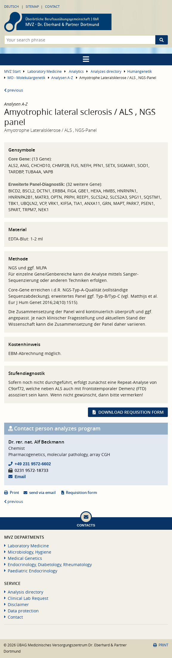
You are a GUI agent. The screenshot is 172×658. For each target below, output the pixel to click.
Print (14, 492)
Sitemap (32, 6)
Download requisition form (131, 412)
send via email (42, 492)
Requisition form (81, 492)
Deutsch (11, 6)
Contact (52, 6)
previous (13, 90)
